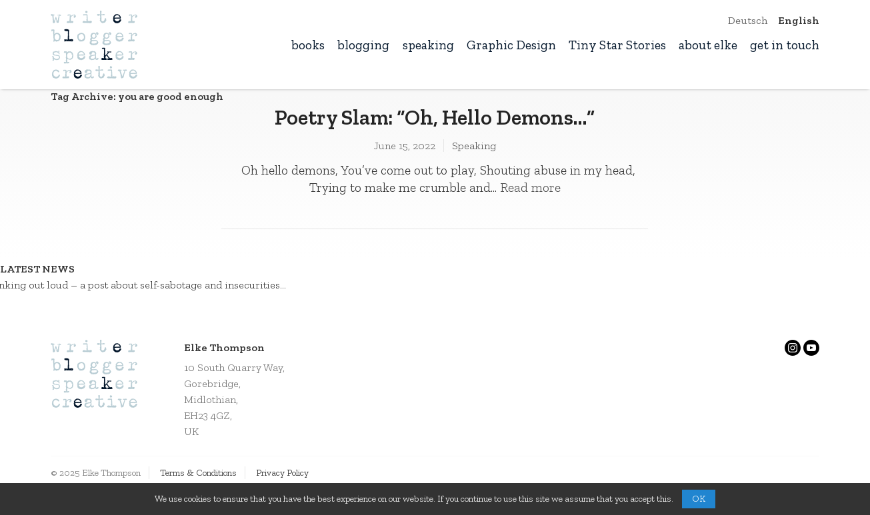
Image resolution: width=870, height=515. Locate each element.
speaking (428, 45)
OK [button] (698, 498)
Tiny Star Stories (617, 45)
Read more (530, 187)
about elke (708, 45)
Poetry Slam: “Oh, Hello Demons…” (435, 117)
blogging (363, 45)
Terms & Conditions (198, 472)
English (798, 20)
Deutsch (747, 20)
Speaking (474, 145)
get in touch (784, 45)
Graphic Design (511, 45)
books (308, 45)
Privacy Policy (282, 472)
